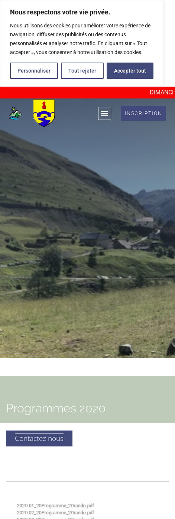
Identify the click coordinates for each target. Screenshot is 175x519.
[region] (81, 43)
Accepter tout (130, 71)
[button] (104, 113)
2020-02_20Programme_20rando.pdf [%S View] (55, 512)
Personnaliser (34, 71)
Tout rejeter (82, 71)
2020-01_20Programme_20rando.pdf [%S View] (55, 505)
